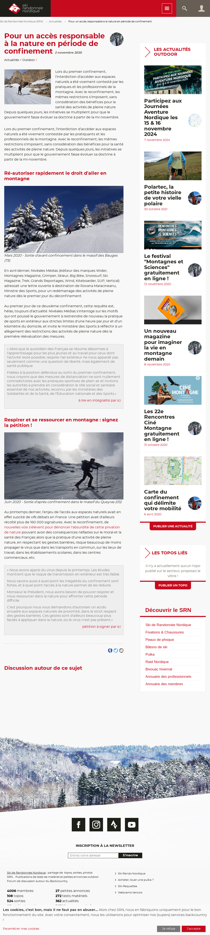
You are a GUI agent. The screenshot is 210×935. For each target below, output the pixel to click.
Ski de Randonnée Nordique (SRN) (21, 21)
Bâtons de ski (156, 647)
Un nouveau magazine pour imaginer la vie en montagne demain (163, 345)
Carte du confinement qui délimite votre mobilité (162, 500)
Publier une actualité (172, 526)
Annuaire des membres (164, 684)
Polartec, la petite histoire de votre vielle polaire (162, 195)
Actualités (55, 21)
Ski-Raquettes (127, 886)
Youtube (131, 824)
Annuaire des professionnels (168, 676)
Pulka (149, 654)
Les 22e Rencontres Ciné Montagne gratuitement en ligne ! (161, 425)
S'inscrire (130, 855)
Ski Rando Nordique (131, 873)
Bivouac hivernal (158, 669)
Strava (114, 824)
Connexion (201, 8)
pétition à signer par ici (101, 626)
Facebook (78, 824)
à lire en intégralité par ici (100, 400)
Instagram (96, 824)
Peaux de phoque (159, 639)
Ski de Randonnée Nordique (168, 625)
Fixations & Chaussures (164, 632)
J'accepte (194, 928)
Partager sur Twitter (116, 650)
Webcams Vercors (130, 892)
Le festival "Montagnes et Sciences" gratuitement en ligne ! (163, 267)
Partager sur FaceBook (110, 650)
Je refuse (168, 928)
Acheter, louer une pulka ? (135, 880)
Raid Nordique (157, 662)
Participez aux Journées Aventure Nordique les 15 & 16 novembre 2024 (163, 118)
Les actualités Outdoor (172, 52)
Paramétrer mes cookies (21, 928)
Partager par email (121, 650)
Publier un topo (173, 585)
